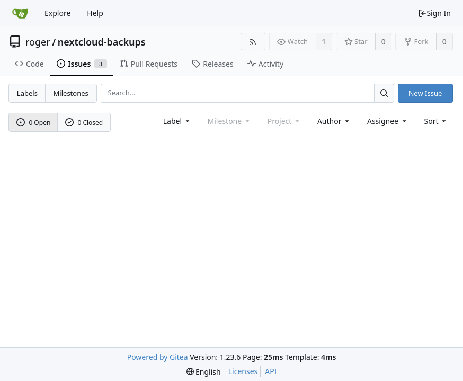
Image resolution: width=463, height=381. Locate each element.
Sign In (434, 13)
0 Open (33, 122)
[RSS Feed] (253, 41)
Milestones (71, 93)
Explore (57, 13)
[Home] (20, 13)
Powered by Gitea (157, 357)
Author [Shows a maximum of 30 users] (334, 121)
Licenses (243, 371)
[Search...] (384, 93)
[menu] (436, 121)
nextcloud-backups (102, 42)
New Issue (425, 93)
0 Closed (84, 122)
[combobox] (177, 121)
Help (95, 13)
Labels (27, 93)
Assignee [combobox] (387, 121)
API (271, 371)
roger (37, 42)
